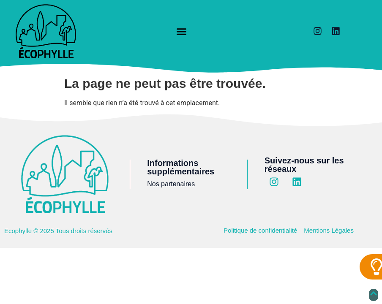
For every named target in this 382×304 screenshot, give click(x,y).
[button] (182, 32)
